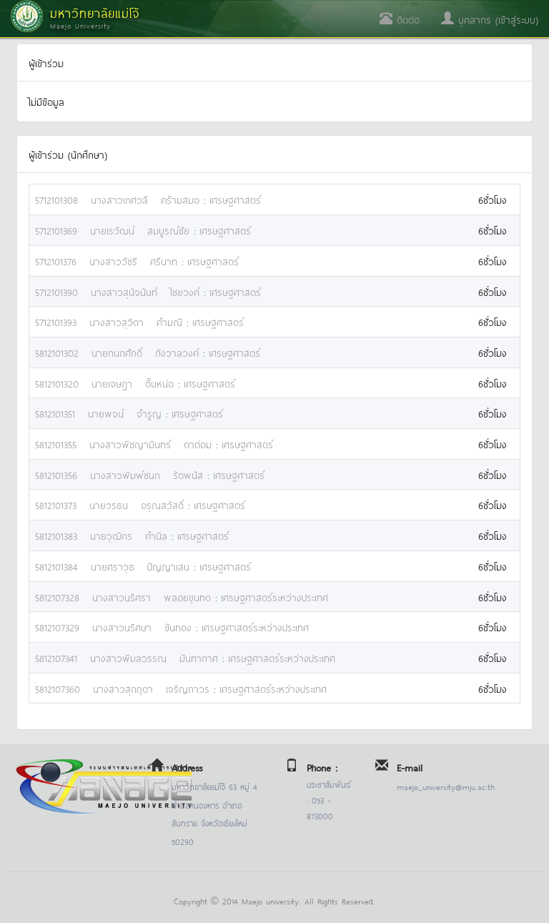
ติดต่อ (400, 19)
